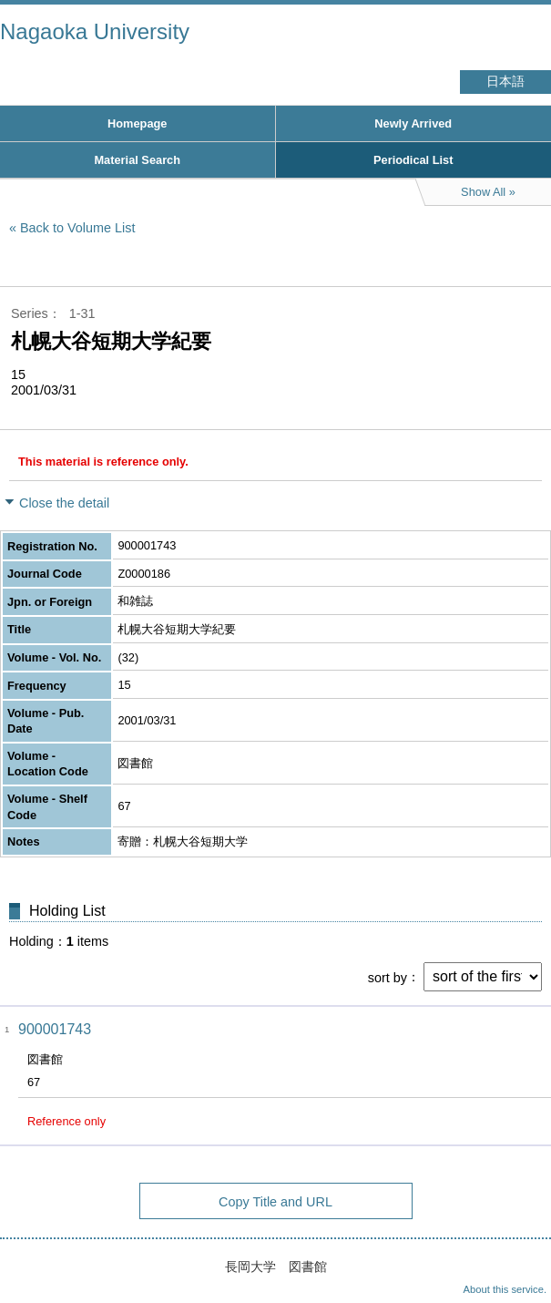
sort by (387, 977)
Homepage (137, 123)
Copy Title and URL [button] (275, 1202)
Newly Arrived (413, 123)
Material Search (137, 160)
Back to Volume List (77, 228)
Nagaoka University (94, 31)
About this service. (505, 1289)
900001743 (54, 1029)
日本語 (505, 81)
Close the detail (64, 503)
